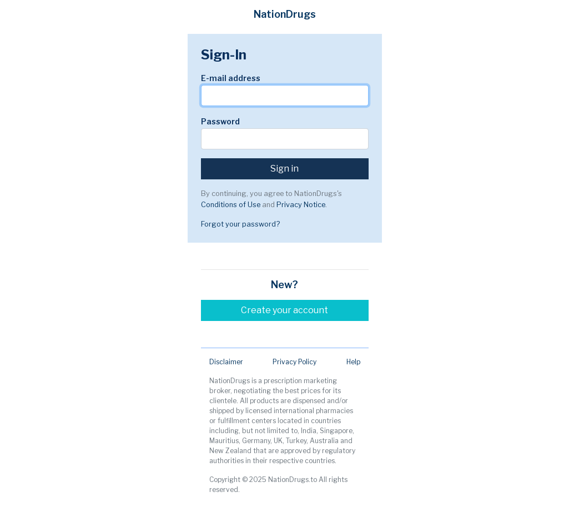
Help (353, 362)
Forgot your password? (240, 224)
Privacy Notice (300, 204)
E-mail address (230, 78)
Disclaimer (226, 362)
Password (220, 121)
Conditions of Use (230, 204)
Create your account (284, 310)
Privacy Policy (294, 362)
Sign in (284, 168)
